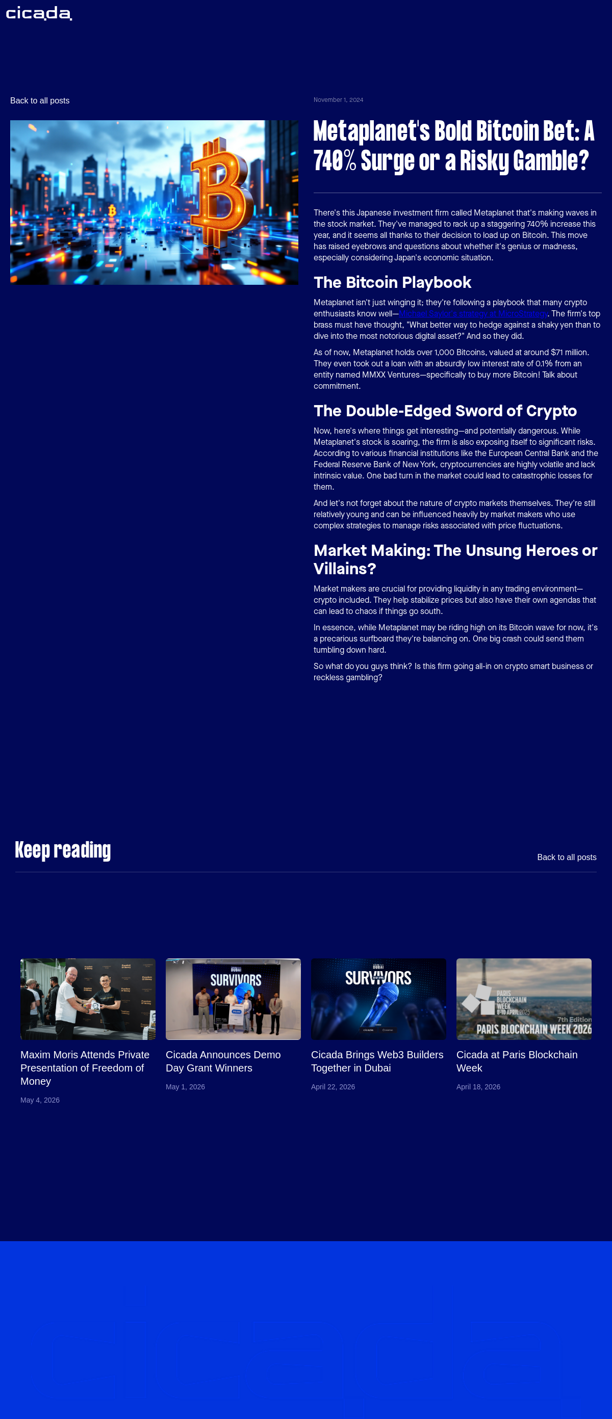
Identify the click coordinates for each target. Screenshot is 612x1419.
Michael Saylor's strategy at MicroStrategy (473, 313)
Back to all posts (40, 101)
